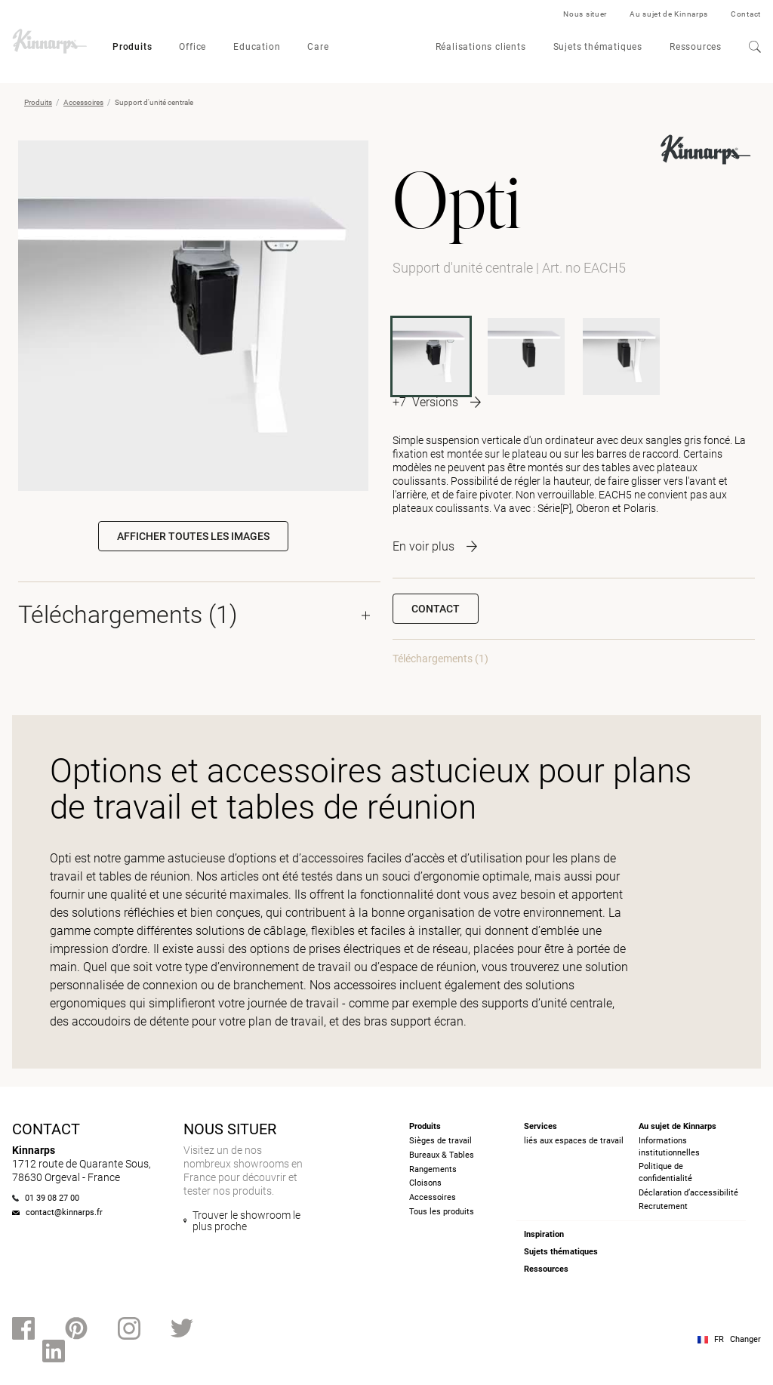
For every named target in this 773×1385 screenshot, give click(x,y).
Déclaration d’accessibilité (688, 1193)
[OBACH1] (621, 356)
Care (317, 47)
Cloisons (425, 1183)
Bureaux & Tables (441, 1155)
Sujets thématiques (597, 47)
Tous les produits (441, 1212)
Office (192, 47)
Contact (746, 14)
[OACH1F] (526, 356)
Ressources (696, 47)
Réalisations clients (481, 47)
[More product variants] (437, 402)
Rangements (433, 1169)
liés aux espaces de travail (574, 1141)
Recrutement (663, 1206)
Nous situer (585, 14)
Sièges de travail (440, 1141)
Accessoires (83, 102)
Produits (132, 47)
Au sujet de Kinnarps (669, 14)
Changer (745, 1339)
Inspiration (544, 1234)
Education (256, 47)
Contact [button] (435, 609)
